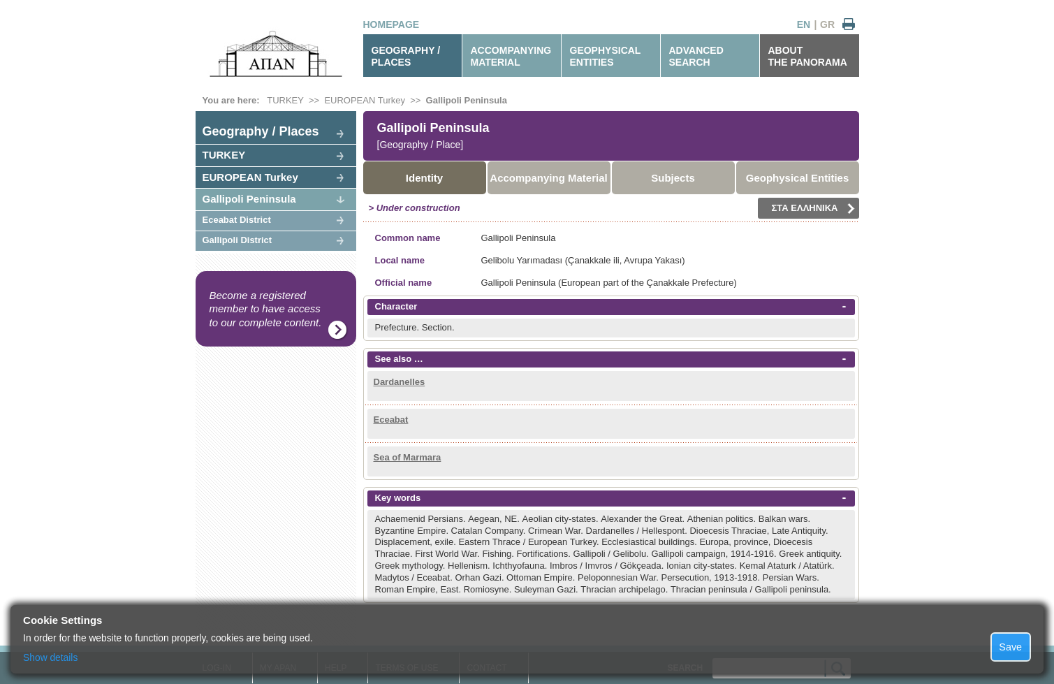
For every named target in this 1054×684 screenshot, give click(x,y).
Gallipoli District (237, 240)
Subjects (673, 178)
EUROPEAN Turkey (364, 100)
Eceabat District (237, 219)
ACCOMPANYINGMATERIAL (511, 56)
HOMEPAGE (391, 24)
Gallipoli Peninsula (466, 100)
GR (827, 24)
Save (1010, 647)
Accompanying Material (548, 178)
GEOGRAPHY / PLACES (406, 56)
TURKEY (285, 100)
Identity (424, 178)
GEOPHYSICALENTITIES (605, 56)
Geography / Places (261, 131)
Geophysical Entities (797, 178)
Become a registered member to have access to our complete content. (266, 308)
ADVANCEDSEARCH (696, 56)
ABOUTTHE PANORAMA (807, 56)
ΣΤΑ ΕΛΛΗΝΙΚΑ (813, 208)
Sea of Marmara (407, 457)
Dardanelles (399, 382)
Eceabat (391, 419)
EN (803, 24)
